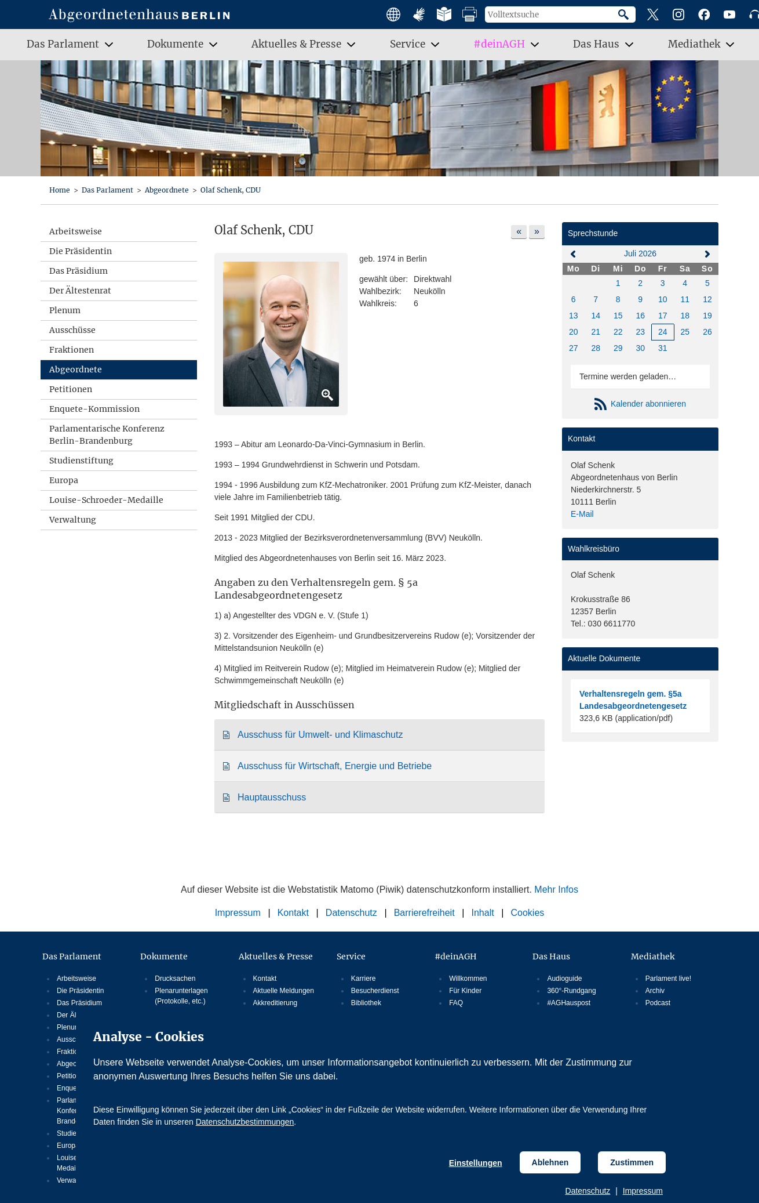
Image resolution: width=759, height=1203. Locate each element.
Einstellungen (475, 1163)
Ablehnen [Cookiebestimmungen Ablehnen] (550, 1162)
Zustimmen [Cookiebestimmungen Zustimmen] (632, 1162)
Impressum (643, 1190)
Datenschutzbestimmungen (245, 1121)
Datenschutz (588, 1190)
